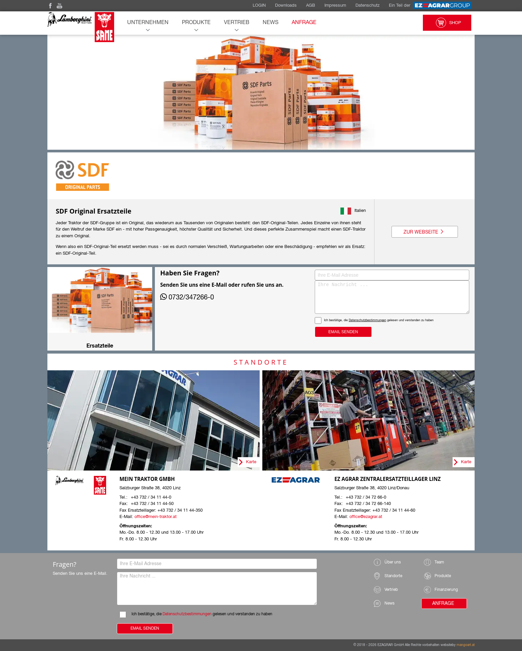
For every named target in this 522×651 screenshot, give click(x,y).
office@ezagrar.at (365, 517)
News (270, 22)
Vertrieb (236, 22)
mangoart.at (466, 645)
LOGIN (259, 5)
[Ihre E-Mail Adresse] (367, 275)
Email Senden (294, 332)
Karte (251, 462)
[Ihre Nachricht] (367, 297)
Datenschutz (367, 5)
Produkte (196, 22)
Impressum (335, 5)
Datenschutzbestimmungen (318, 320)
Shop (447, 23)
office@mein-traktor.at (156, 517)
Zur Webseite (425, 232)
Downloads (286, 5)
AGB (310, 5)
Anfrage (304, 22)
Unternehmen (148, 22)
